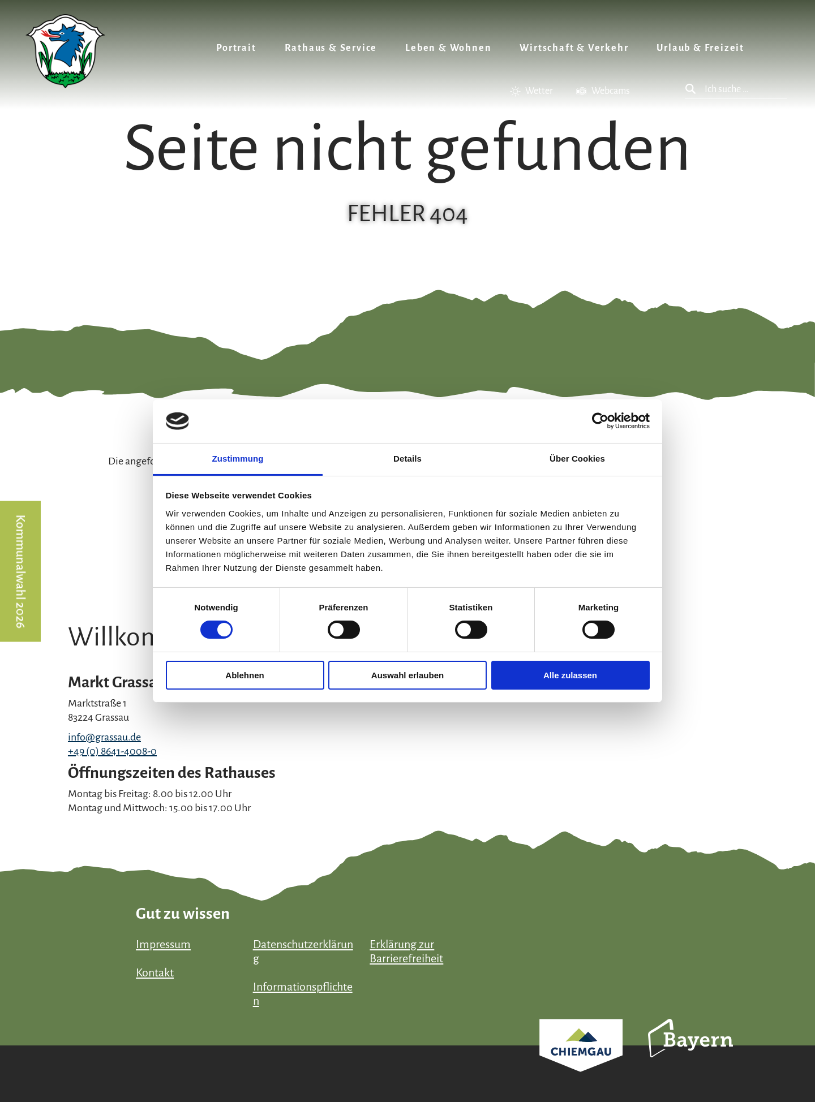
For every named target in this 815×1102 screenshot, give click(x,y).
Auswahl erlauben (407, 675)
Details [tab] (407, 458)
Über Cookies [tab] (577, 458)
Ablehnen (244, 675)
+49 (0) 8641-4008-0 (112, 751)
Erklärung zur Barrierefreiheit (406, 951)
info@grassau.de (104, 737)
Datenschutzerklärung (303, 951)
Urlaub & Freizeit (700, 48)
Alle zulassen (570, 675)
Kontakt (155, 972)
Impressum (163, 944)
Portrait (236, 48)
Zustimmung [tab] (238, 458)
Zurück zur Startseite (65, 51)
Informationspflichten (303, 993)
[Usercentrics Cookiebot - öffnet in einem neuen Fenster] (600, 420)
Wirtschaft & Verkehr (574, 48)
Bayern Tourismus (690, 1053)
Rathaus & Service (331, 48)
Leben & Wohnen (448, 48)
